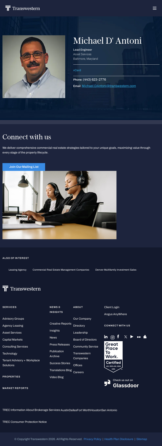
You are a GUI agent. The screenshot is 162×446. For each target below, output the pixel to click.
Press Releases (60, 344)
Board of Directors (85, 339)
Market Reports (15, 388)
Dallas (73, 410)
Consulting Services (15, 346)
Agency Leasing (12, 325)
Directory (79, 325)
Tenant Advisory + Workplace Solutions (21, 363)
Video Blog (57, 377)
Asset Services (12, 332)
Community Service (85, 346)
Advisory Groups (13, 318)
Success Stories (60, 363)
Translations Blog (61, 370)
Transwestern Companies (82, 356)
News (53, 337)
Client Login (111, 307)
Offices (77, 365)
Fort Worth (83, 410)
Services (9, 307)
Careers (78, 372)
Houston (95, 410)
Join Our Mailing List (24, 166)
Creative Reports (60, 323)
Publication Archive (57, 354)
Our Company (82, 318)
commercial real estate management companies (61, 269)
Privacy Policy (92, 439)
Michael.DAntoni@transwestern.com (109, 86)
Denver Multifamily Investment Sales (115, 269)
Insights (55, 330)
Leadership (80, 332)
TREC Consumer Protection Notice (24, 421)
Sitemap (141, 439)
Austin (65, 410)
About (78, 307)
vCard (77, 70)
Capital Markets (12, 339)
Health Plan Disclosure (118, 439)
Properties (11, 376)
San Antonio (109, 410)
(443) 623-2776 (94, 79)
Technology (9, 353)
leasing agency (17, 269)
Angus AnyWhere (115, 314)
